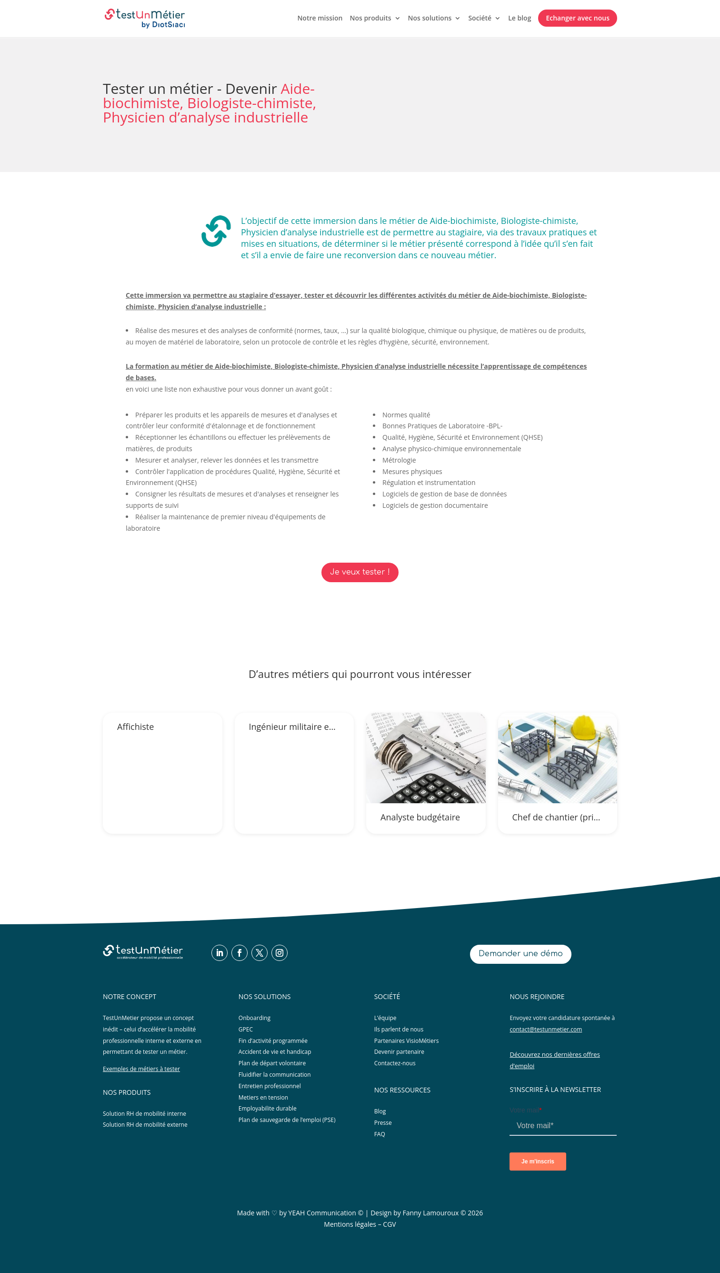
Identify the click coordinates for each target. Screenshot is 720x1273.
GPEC (246, 1029)
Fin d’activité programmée (273, 1041)
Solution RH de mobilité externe (145, 1125)
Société (479, 18)
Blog (380, 1111)
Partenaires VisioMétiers (406, 1041)
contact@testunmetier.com (546, 1029)
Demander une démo (521, 954)
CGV (389, 1224)
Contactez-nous (395, 1063)
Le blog (519, 18)
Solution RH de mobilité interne (144, 1114)
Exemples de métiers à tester (141, 1069)
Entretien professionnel (270, 1086)
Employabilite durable (268, 1108)
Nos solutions (430, 18)
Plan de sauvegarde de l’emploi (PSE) (287, 1120)
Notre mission (319, 18)
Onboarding (254, 1018)
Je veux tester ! (360, 572)
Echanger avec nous (578, 17)
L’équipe (385, 1018)
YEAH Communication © (326, 1212)
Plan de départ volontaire (272, 1063)
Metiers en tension (263, 1097)
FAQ (379, 1134)
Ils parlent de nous (399, 1029)
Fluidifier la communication (275, 1075)
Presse (383, 1123)
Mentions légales (350, 1224)
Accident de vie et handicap (275, 1052)
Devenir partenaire (399, 1052)
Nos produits (370, 18)
